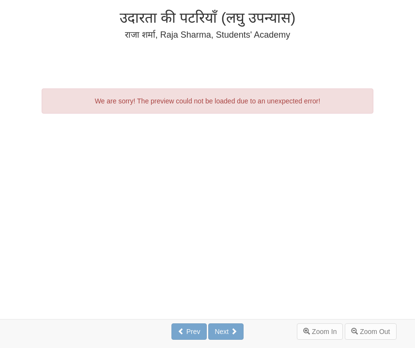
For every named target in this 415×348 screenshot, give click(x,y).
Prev (189, 331)
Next (226, 331)
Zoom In (320, 331)
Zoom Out (370, 331)
